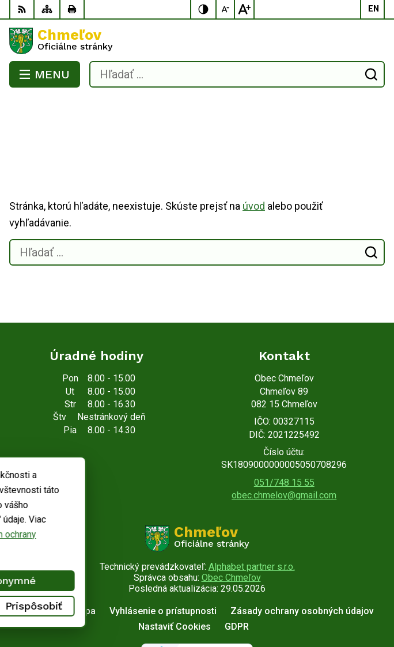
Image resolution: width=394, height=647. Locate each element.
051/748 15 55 (284, 436)
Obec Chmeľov (231, 531)
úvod (254, 160)
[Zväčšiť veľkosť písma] (244, 9)
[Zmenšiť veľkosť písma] (226, 9)
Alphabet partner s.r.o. (252, 520)
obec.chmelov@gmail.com (284, 449)
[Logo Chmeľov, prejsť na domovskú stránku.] (197, 41)
